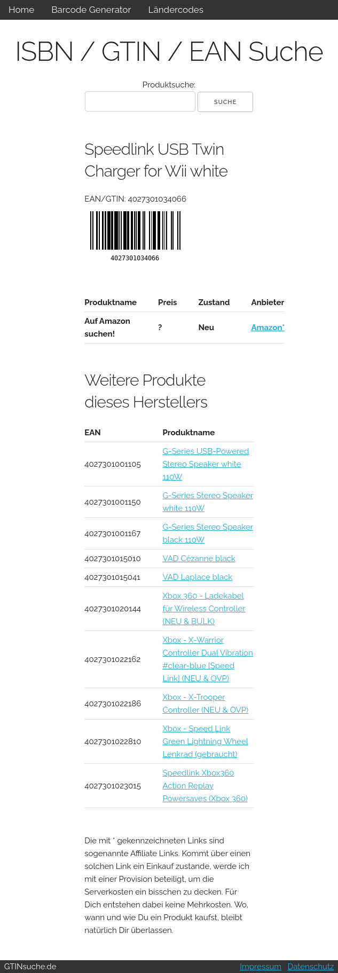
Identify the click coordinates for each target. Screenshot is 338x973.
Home (21, 9)
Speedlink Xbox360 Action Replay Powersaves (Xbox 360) (204, 785)
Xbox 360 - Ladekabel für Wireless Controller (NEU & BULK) (203, 608)
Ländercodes (175, 9)
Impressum (260, 966)
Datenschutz (311, 966)
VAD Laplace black (197, 577)
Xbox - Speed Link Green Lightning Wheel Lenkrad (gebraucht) (205, 741)
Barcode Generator (91, 9)
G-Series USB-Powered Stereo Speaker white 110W (205, 464)
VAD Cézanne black (198, 558)
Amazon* (268, 327)
